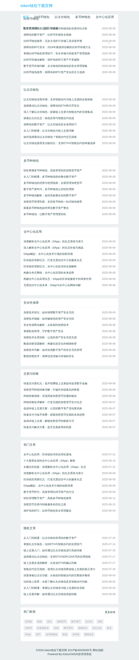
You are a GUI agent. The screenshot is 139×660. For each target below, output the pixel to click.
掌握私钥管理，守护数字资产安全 (43, 331)
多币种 (76, 634)
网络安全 (89, 634)
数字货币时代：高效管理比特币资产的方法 (49, 491)
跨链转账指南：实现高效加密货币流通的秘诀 (50, 395)
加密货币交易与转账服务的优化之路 (45, 504)
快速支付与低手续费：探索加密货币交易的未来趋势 (54, 414)
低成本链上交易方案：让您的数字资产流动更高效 (53, 408)
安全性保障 (30, 28)
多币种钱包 (82, 17)
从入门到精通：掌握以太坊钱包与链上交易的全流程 (54, 587)
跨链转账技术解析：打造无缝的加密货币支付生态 (53, 402)
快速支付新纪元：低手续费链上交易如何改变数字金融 (55, 383)
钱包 (39, 621)
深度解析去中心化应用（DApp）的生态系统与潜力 (53, 241)
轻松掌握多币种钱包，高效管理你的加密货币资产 (53, 170)
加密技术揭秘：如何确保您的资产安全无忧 (49, 318)
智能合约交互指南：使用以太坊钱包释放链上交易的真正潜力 (59, 569)
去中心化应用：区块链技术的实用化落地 (47, 454)
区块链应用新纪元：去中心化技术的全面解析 (50, 266)
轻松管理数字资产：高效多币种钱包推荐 (47, 498)
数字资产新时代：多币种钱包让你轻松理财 (49, 189)
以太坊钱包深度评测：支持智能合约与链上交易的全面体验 (58, 99)
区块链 (28, 621)
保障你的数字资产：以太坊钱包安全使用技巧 (50, 124)
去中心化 (97, 628)
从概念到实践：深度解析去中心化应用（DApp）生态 (55, 466)
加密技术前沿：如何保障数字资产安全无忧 (49, 312)
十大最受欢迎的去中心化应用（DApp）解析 (49, 460)
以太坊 (89, 621)
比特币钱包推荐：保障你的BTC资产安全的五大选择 (54, 72)
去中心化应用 (105, 17)
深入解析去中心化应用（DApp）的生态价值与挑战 (53, 247)
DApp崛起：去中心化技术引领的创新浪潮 (48, 253)
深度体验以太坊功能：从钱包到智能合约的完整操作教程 (57, 575)
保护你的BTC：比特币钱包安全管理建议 (47, 510)
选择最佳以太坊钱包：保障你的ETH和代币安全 (51, 105)
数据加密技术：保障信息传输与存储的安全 (49, 356)
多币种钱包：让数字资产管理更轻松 (45, 214)
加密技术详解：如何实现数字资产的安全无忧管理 (53, 349)
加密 (100, 621)
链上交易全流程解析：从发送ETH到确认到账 (50, 562)
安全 (49, 621)
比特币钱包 (41, 17)
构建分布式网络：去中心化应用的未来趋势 (49, 272)
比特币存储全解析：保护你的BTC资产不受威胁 (51, 59)
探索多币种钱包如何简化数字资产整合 (46, 207)
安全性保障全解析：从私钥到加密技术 (46, 324)
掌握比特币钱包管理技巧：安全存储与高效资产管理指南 (57, 53)
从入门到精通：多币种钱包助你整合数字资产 (50, 176)
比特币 (28, 628)
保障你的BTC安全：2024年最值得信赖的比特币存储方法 (57, 47)
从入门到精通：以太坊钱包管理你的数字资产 (50, 537)
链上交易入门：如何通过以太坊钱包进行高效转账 (53, 550)
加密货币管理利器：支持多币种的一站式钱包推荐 (53, 201)
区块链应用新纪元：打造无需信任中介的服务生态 (53, 260)
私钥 (65, 634)
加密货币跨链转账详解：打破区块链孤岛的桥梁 (51, 389)
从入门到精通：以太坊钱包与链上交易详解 (49, 130)
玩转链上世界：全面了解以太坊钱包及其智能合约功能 (55, 581)
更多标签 (110, 612)
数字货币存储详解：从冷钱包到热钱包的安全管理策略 (55, 65)
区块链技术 (43, 628)
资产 (38, 634)
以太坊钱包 (62, 17)
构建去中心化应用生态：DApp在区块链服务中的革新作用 (57, 278)
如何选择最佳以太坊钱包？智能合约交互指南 (50, 136)
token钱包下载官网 (37, 6)
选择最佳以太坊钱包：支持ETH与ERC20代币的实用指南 (57, 556)
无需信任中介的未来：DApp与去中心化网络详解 (52, 285)
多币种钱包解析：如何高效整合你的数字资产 (50, 195)
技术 (109, 628)
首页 (26, 17)
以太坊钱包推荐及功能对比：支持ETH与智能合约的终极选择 (59, 143)
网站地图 (98, 650)
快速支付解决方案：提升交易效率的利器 (47, 427)
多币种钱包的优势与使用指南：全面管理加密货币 (53, 182)
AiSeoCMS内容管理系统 (76, 654)
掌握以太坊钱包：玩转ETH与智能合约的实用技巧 (53, 544)
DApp (28, 634)
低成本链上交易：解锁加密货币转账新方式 (49, 420)
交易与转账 (50, 28)
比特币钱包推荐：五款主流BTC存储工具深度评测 (53, 40)
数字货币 (68, 628)
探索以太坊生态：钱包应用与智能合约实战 (49, 118)
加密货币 (61, 621)
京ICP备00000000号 (80, 650)
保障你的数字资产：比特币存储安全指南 (47, 34)
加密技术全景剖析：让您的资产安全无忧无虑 (50, 337)
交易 (56, 628)
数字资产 (76, 621)
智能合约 (82, 628)
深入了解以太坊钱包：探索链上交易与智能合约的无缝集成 (58, 111)
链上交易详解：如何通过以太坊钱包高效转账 (50, 594)
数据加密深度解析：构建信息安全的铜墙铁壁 (50, 343)
